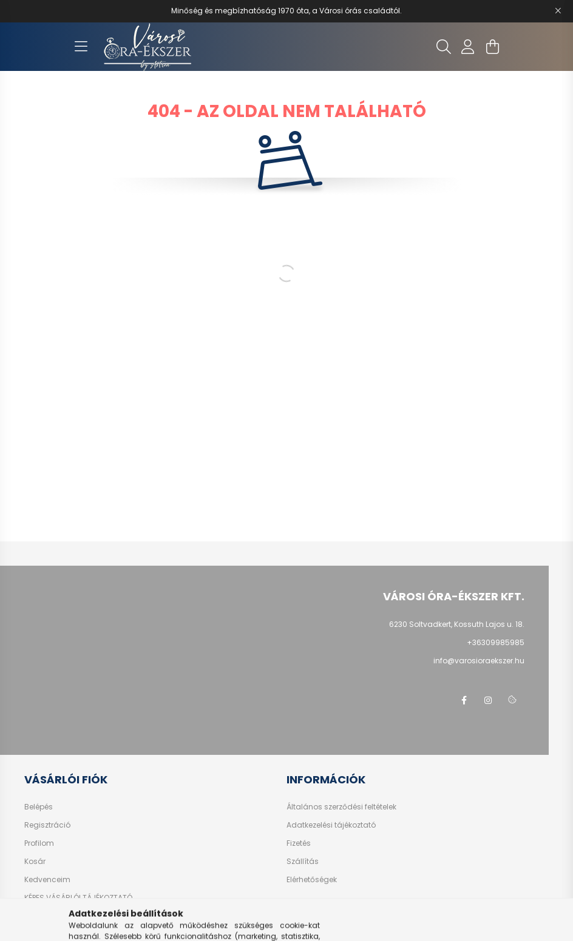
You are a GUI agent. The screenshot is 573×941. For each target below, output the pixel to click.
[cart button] (492, 47)
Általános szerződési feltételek (341, 807)
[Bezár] (558, 11)
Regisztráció (47, 825)
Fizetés (298, 843)
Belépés (38, 807)
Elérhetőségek (311, 880)
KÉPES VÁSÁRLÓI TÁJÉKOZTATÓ (78, 898)
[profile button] (468, 47)
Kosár (35, 861)
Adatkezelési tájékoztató (331, 825)
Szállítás (302, 861)
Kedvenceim (47, 880)
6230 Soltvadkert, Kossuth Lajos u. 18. (456, 624)
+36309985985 (495, 642)
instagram (488, 700)
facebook (464, 700)
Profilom (39, 843)
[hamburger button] (81, 47)
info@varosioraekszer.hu (478, 660)
